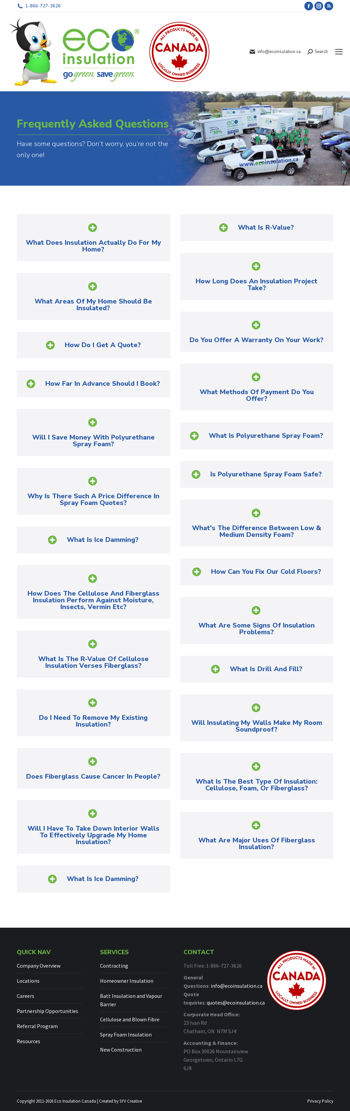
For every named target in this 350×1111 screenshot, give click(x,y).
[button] (93, 237)
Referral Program (37, 1026)
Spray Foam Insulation (126, 1034)
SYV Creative (130, 1101)
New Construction (121, 1049)
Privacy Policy (320, 1101)
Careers (25, 995)
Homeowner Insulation (126, 980)
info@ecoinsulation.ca (236, 985)
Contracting (114, 965)
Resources (28, 1041)
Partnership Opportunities (47, 1011)
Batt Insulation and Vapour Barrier (131, 1000)
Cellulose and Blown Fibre (129, 1019)
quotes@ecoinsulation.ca (236, 1002)
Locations (28, 980)
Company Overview (38, 965)
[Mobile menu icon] (339, 51)
